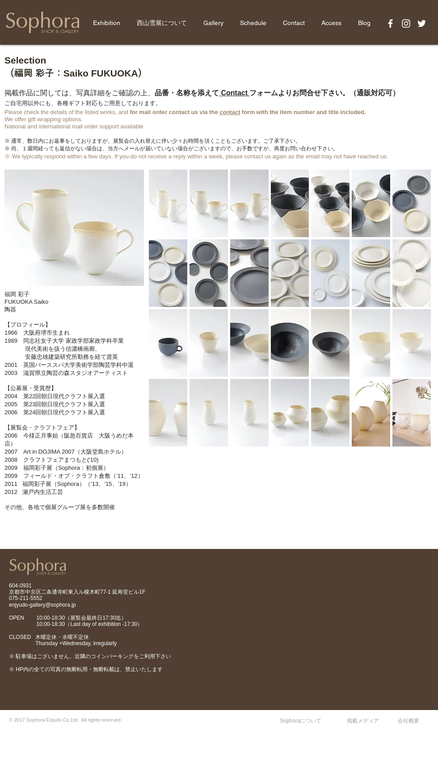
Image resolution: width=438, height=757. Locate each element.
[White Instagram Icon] (406, 23)
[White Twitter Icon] (421, 23)
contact (229, 112)
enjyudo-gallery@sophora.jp (42, 605)
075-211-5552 (25, 598)
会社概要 (408, 721)
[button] (168, 203)
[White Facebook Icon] (390, 23)
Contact (234, 93)
